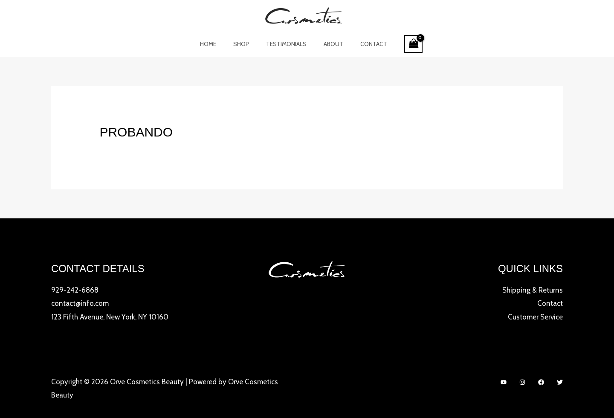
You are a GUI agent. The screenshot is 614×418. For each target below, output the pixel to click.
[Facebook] (541, 382)
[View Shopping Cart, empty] (400, 44)
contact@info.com (80, 303)
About (328, 44)
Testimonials (286, 44)
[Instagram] (522, 382)
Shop (246, 44)
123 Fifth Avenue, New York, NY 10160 (109, 317)
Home (218, 44)
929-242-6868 (74, 290)
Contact (363, 44)
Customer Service (535, 317)
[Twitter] (560, 382)
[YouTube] (504, 382)
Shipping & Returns (532, 290)
